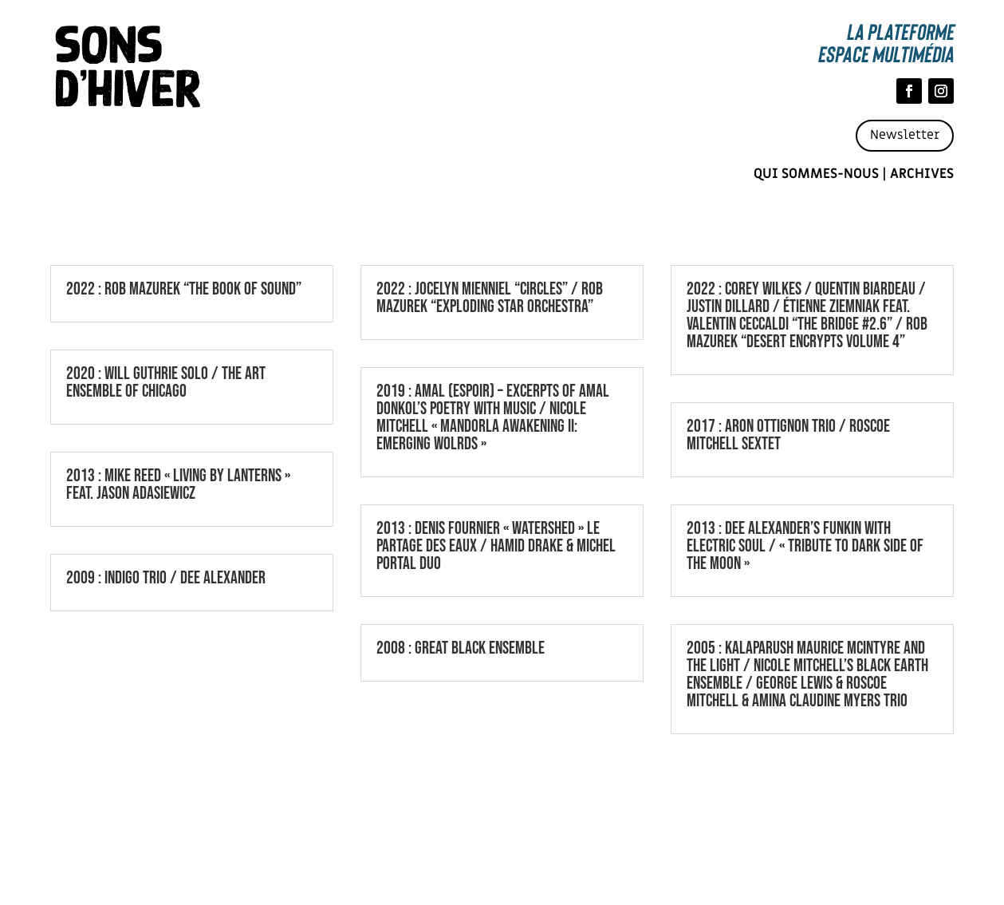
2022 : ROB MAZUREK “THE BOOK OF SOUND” (183, 289)
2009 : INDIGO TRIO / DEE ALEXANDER (166, 578)
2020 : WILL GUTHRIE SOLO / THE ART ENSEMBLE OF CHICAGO (166, 382)
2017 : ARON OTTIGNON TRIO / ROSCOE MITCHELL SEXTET (788, 435)
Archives (922, 174)
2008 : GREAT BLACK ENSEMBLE (460, 648)
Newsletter (904, 135)
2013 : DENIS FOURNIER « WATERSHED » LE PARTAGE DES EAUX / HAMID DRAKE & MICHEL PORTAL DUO (496, 546)
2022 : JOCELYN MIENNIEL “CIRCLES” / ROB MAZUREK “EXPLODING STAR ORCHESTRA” (489, 298)
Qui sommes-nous (816, 174)
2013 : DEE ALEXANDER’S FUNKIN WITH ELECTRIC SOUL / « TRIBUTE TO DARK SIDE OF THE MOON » (805, 546)
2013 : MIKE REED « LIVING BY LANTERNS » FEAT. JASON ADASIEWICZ (178, 484)
